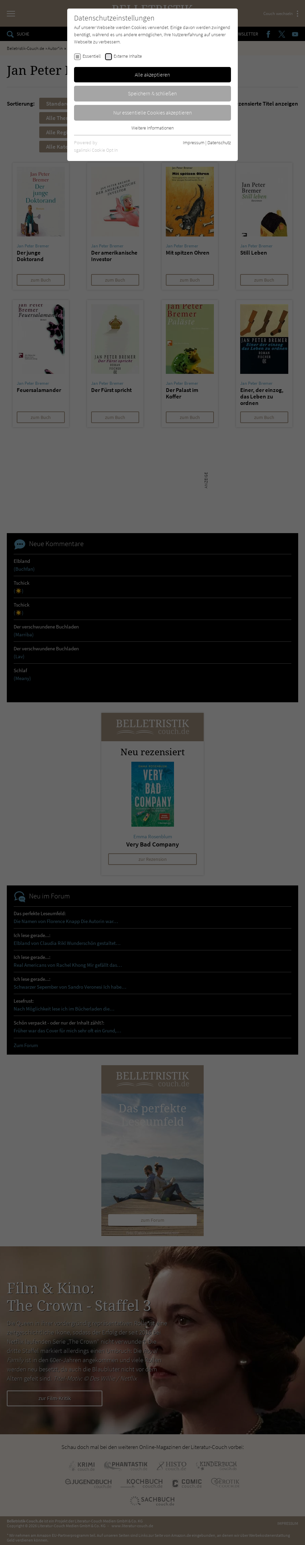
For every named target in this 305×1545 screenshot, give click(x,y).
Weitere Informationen (152, 128)
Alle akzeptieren (152, 74)
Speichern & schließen (152, 93)
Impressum (193, 142)
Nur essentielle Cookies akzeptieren (152, 112)
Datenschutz (219, 142)
